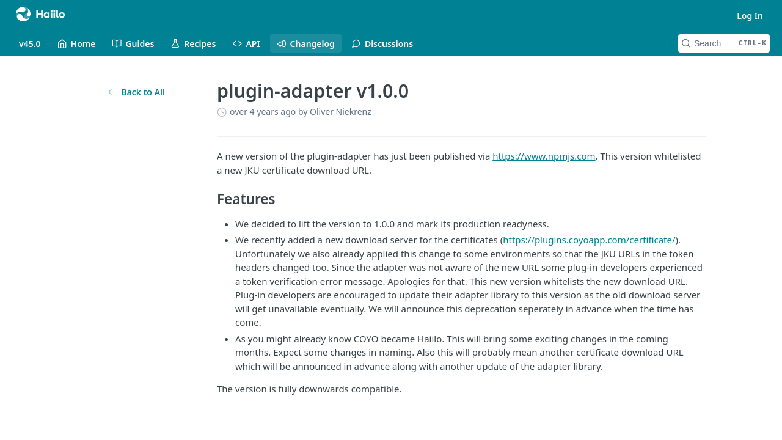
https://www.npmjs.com (543, 156)
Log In (750, 15)
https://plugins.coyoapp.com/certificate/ (589, 239)
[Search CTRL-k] (724, 43)
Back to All (136, 92)
